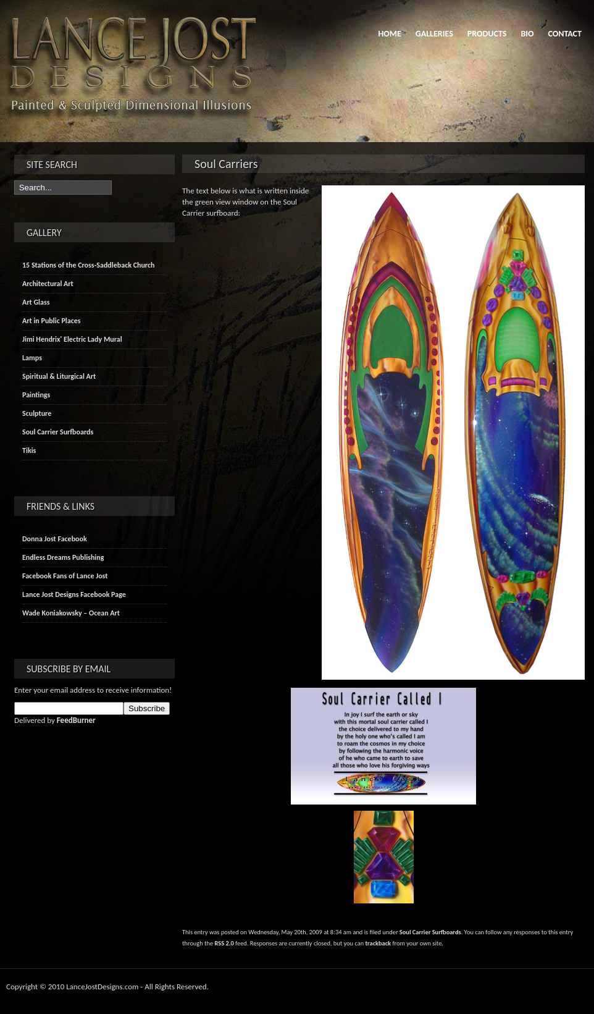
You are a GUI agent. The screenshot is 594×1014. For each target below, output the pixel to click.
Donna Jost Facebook (54, 538)
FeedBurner (76, 720)
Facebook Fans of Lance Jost (64, 576)
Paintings (36, 395)
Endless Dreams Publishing (63, 557)
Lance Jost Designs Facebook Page (74, 594)
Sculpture (36, 413)
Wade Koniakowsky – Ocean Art (71, 613)
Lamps (32, 357)
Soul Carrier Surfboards (430, 932)
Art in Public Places (51, 320)
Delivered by (55, 720)
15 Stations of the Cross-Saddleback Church (88, 265)
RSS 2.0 (224, 943)
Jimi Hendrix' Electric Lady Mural (72, 339)
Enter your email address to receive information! (93, 690)
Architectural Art (47, 283)
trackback (378, 943)
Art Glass (36, 302)
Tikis (29, 450)
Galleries (434, 33)
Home (389, 33)
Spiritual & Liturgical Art (59, 376)
